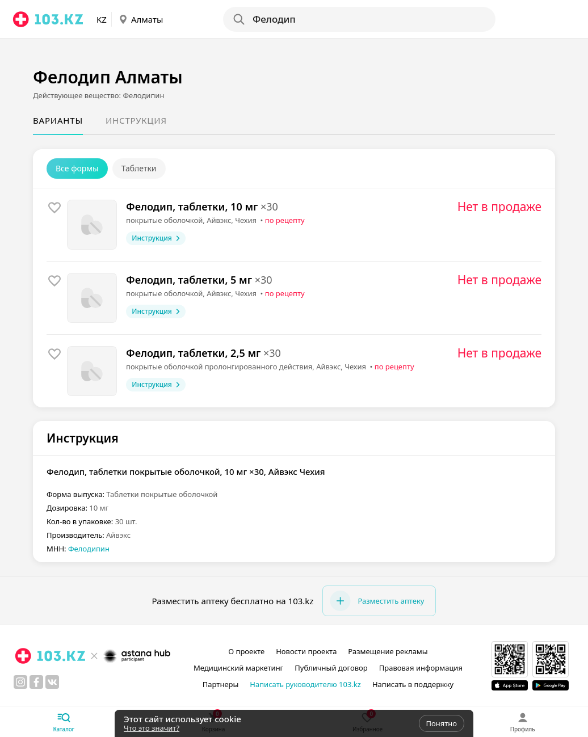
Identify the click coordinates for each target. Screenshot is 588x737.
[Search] (359, 19)
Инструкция (136, 120)
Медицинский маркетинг (238, 668)
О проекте (246, 651)
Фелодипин (89, 549)
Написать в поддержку (412, 684)
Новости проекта (306, 651)
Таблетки (139, 168)
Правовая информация (421, 668)
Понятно (441, 723)
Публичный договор (331, 668)
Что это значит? (151, 727)
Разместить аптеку (377, 601)
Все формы (77, 168)
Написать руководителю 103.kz (305, 684)
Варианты (58, 120)
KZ (101, 19)
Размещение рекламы (387, 651)
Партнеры (221, 684)
